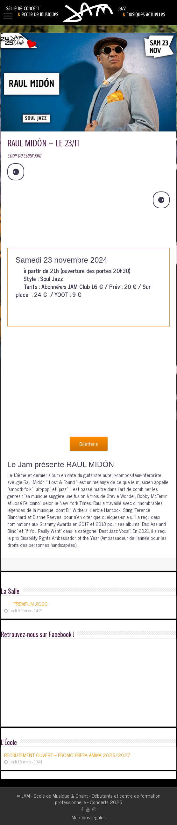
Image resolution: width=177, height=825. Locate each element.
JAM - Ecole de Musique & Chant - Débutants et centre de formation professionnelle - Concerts (90, 798)
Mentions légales (89, 817)
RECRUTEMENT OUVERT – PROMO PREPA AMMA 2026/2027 (67, 755)
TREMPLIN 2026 (30, 604)
